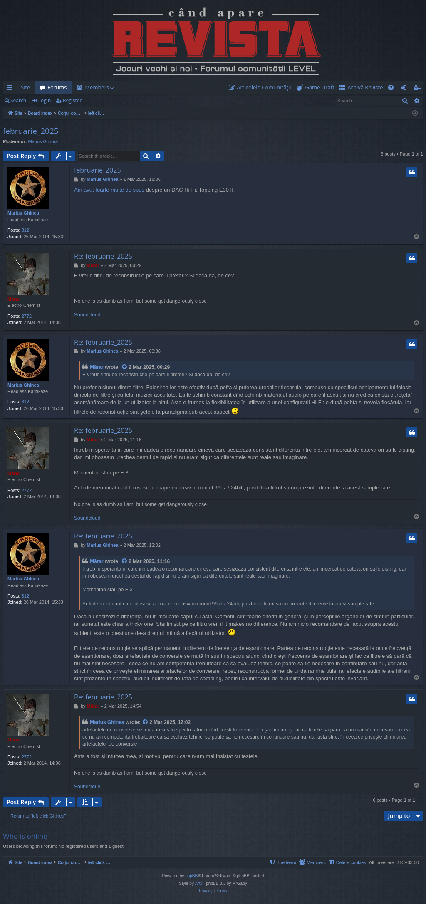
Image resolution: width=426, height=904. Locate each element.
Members (97, 87)
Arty (199, 883)
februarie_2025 (31, 131)
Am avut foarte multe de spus (109, 190)
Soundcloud (87, 315)
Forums (57, 87)
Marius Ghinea (43, 141)
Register (72, 100)
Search (18, 100)
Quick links (11, 89)
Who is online (25, 836)
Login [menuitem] (405, 89)
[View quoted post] (125, 367)
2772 (27, 316)
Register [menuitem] (418, 89)
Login (44, 100)
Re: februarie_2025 (103, 256)
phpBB (191, 876)
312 (25, 229)
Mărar (13, 298)
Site (25, 87)
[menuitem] (261, 87)
